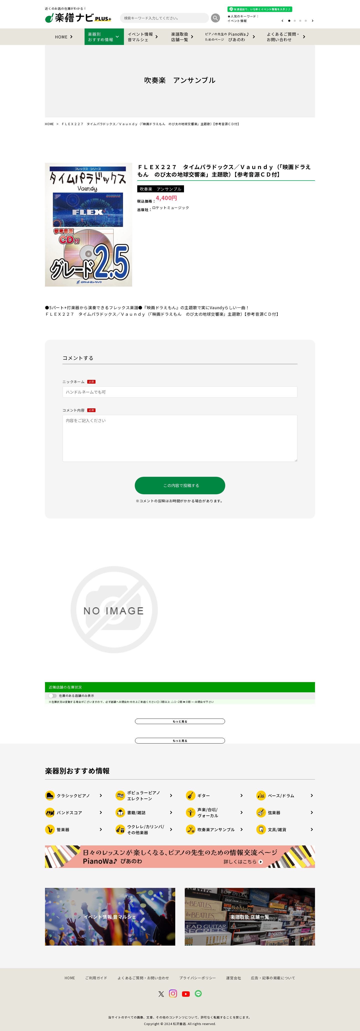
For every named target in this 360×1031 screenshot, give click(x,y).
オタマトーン (222, 20)
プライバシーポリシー (197, 978)
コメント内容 (79, 410)
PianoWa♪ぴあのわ (231, 36)
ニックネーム (79, 381)
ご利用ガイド (96, 978)
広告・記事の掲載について (273, 978)
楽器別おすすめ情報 (104, 36)
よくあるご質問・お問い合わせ (287, 36)
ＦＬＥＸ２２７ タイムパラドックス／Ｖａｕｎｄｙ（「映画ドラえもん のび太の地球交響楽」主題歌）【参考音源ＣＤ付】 (224, 170)
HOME (64, 36)
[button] (282, 20)
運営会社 (233, 978)
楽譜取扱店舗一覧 (183, 36)
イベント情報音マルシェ (144, 36)
